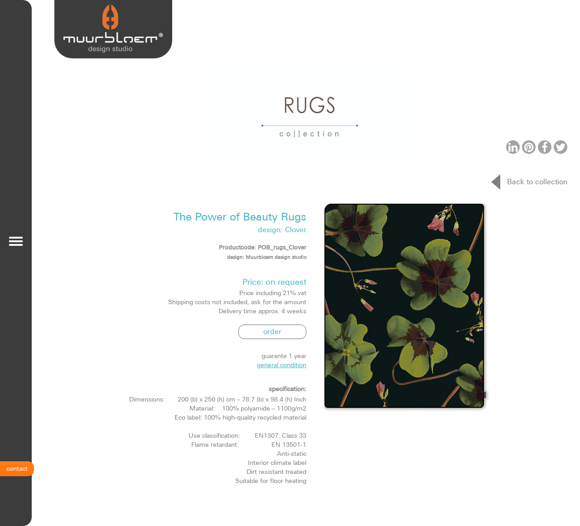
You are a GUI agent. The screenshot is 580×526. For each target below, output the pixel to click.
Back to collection (537, 181)
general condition (281, 364)
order (272, 331)
